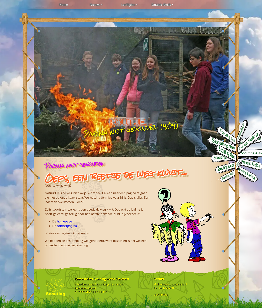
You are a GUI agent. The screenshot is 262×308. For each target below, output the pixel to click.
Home (64, 5)
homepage (64, 221)
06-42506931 (166, 288)
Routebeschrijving (85, 288)
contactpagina (67, 226)
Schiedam (117, 284)
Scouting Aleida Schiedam (111, 279)
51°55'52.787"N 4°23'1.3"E (90, 292)
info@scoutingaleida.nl (173, 284)
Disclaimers (160, 294)
